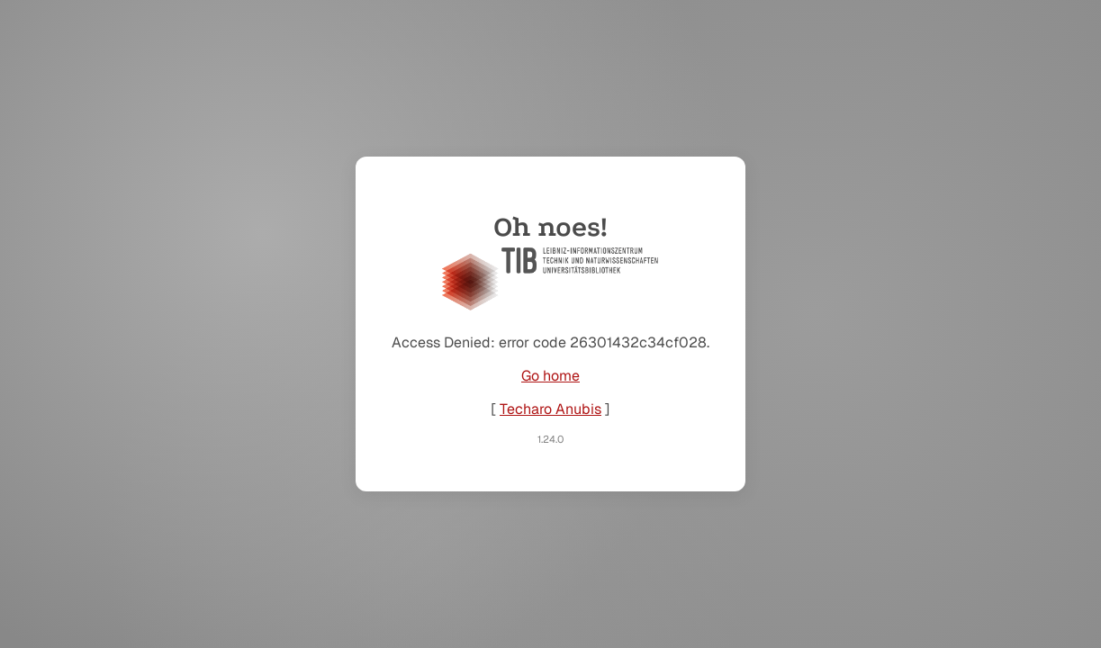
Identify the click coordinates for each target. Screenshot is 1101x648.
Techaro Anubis (550, 409)
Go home (550, 375)
